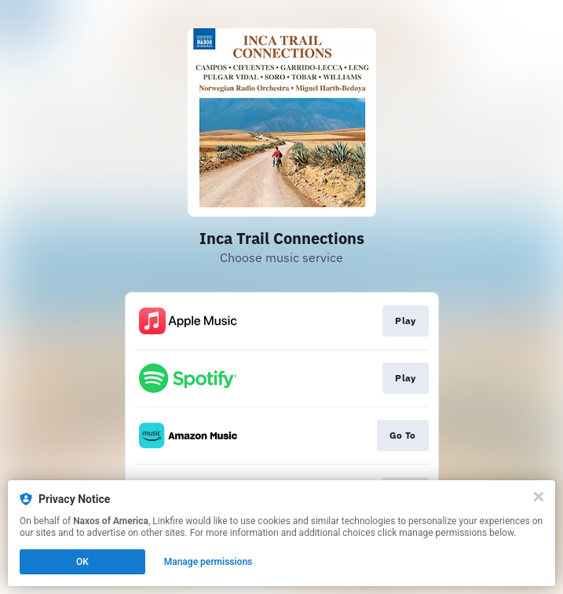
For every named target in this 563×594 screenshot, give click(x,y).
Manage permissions (208, 561)
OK (82, 561)
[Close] (538, 496)
